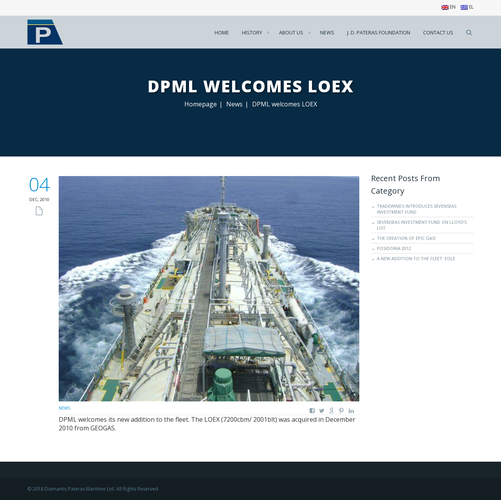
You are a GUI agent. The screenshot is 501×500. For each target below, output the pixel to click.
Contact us (438, 32)
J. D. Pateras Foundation (378, 32)
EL (467, 7)
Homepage (200, 104)
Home (221, 32)
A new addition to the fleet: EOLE (416, 258)
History (252, 32)
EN (449, 7)
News (327, 32)
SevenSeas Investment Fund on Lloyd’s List (422, 225)
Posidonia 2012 (394, 248)
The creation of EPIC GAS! (406, 238)
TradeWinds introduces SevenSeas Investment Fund (416, 209)
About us (291, 32)
